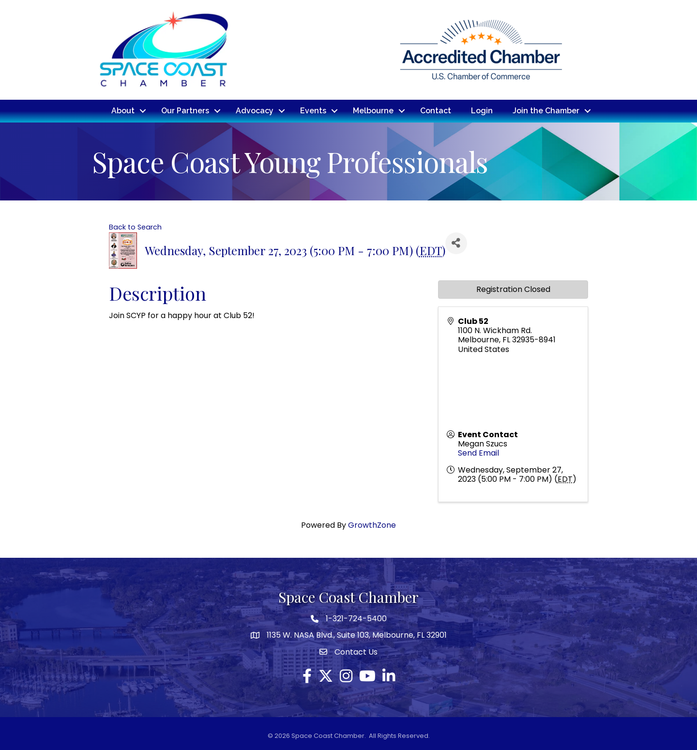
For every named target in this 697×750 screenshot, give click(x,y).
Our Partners (185, 110)
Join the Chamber (546, 110)
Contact (435, 110)
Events (313, 110)
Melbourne (373, 110)
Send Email (478, 452)
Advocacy (254, 110)
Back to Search (135, 226)
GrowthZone (372, 524)
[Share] (456, 243)
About (123, 110)
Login (482, 110)
